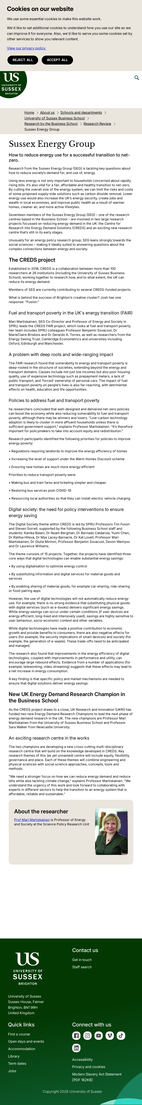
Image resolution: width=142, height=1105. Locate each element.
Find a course (19, 1034)
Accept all (57, 60)
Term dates (17, 1063)
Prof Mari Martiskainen (32, 820)
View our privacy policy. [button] (26, 48)
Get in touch (82, 960)
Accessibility (82, 1059)
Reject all (23, 60)
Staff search (82, 967)
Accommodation (21, 1049)
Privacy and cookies (88, 1067)
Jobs (12, 1071)
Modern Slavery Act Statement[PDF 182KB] (96, 1077)
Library (14, 1056)
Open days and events (26, 1041)
